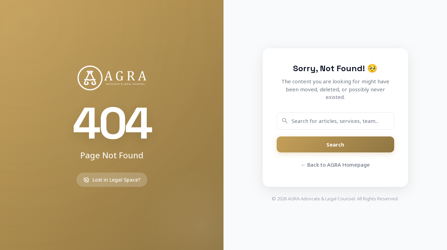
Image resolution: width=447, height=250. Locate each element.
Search (335, 144)
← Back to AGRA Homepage (335, 164)
